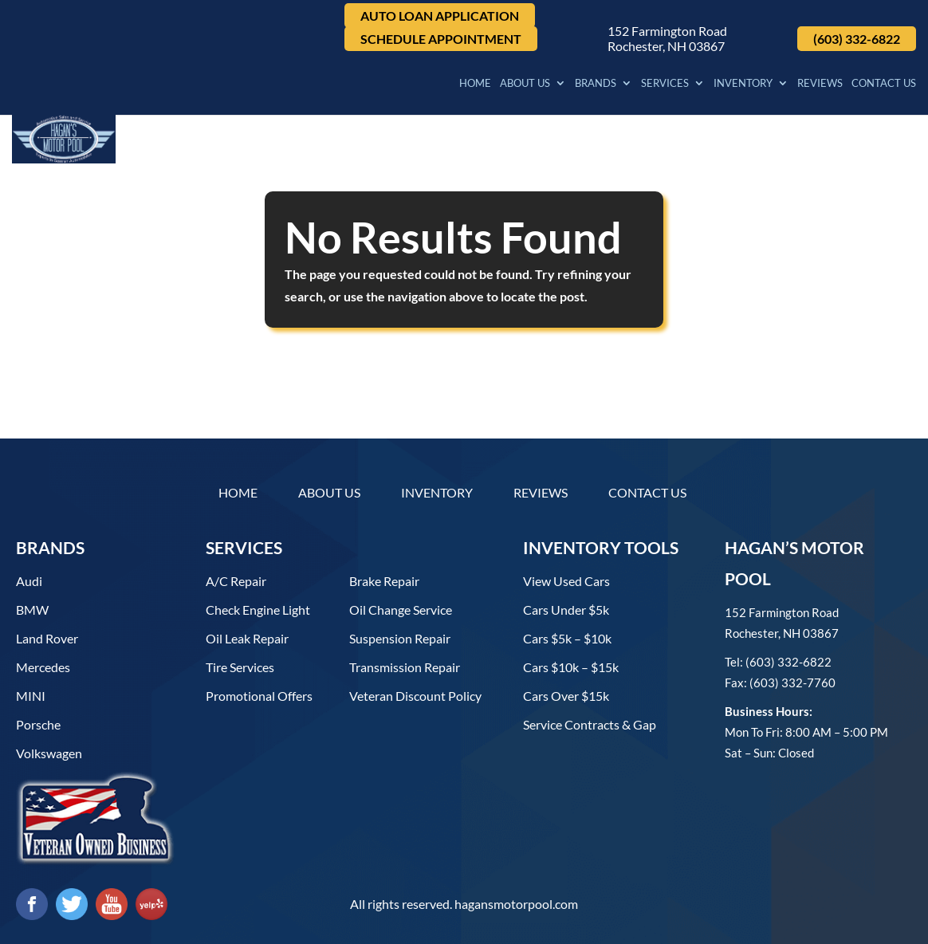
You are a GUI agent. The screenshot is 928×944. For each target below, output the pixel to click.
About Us (525, 86)
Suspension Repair (399, 638)
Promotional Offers (259, 695)
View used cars (566, 580)
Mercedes (43, 667)
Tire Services (240, 667)
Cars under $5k (566, 609)
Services (665, 86)
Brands (595, 86)
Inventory (743, 86)
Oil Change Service (400, 609)
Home (475, 86)
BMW (32, 609)
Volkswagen (49, 753)
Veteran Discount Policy (415, 695)
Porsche (38, 724)
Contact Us (883, 86)
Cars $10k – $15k (571, 667)
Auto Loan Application (439, 15)
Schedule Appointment (440, 38)
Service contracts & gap (589, 724)
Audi (29, 580)
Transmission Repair (404, 667)
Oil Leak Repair (247, 638)
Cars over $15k (566, 695)
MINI (30, 695)
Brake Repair (384, 580)
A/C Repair (236, 580)
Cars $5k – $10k (567, 638)
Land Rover (47, 638)
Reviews (820, 86)
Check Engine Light (258, 609)
